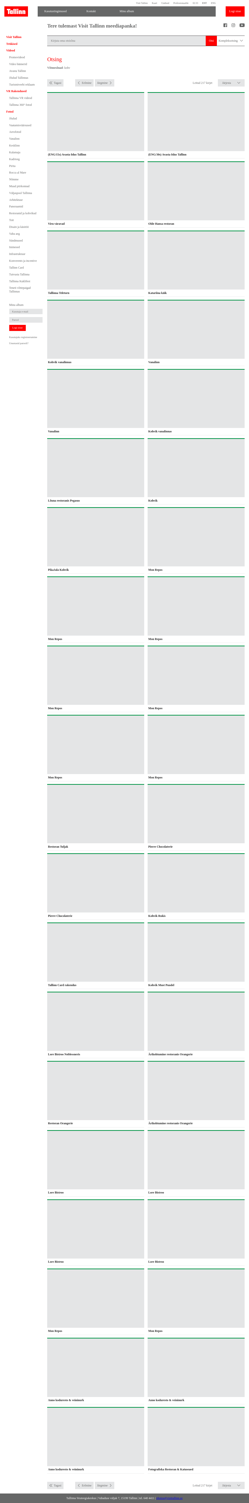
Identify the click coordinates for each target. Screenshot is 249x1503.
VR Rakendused (16, 91)
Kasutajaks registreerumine (23, 337)
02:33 (195, 3)
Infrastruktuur (17, 254)
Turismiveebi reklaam (22, 84)
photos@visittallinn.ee (169, 1498)
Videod (10, 50)
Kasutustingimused (55, 11)
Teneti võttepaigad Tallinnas (20, 289)
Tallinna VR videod (20, 98)
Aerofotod (15, 132)
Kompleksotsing (231, 41)
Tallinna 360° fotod (20, 105)
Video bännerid (18, 64)
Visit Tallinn (142, 3)
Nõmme (14, 179)
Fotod (10, 111)
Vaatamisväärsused (20, 125)
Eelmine (86, 83)
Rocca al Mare (17, 172)
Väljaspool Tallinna (20, 193)
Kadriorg (14, 159)
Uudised (165, 3)
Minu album (127, 11)
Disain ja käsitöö (19, 227)
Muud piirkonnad (19, 186)
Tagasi (57, 83)
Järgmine (102, 83)
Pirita (12, 166)
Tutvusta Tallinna (19, 274)
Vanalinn (14, 138)
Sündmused (16, 240)
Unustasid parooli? (18, 343)
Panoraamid (16, 206)
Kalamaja (14, 152)
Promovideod (17, 57)
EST (204, 3)
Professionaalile (180, 3)
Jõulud (13, 118)
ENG (213, 3)
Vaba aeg (14, 233)
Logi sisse (235, 11)
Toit (11, 220)
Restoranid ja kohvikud (22, 213)
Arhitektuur (16, 200)
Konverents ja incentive (23, 260)
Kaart (154, 3)
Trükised (12, 44)
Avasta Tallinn (17, 71)
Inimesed (14, 247)
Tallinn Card (16, 267)
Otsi (211, 40)
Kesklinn (14, 145)
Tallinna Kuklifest (19, 281)
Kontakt (91, 11)
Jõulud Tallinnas (18, 77)
